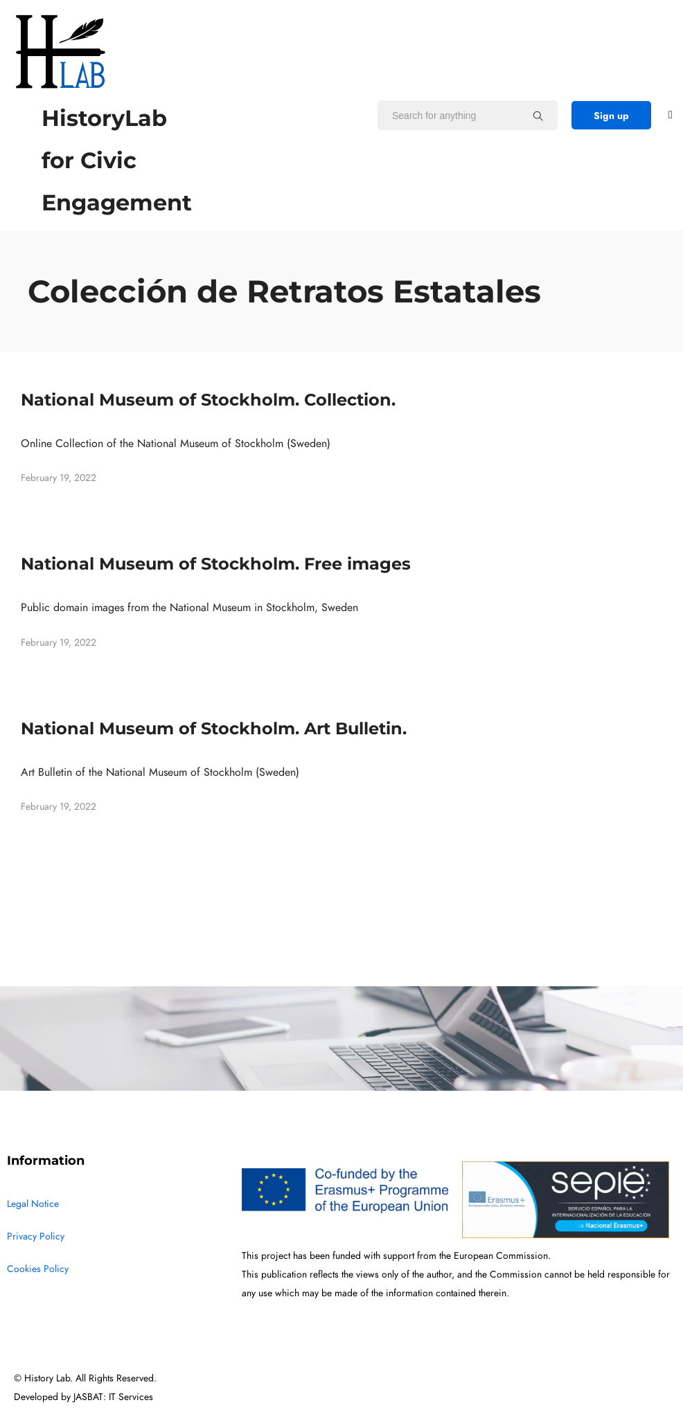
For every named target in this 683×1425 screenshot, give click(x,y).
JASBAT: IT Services (113, 1397)
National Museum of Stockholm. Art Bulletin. (214, 728)
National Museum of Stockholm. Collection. (208, 400)
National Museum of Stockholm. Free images (216, 564)
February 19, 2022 (58, 477)
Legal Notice (33, 1203)
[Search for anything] (538, 115)
